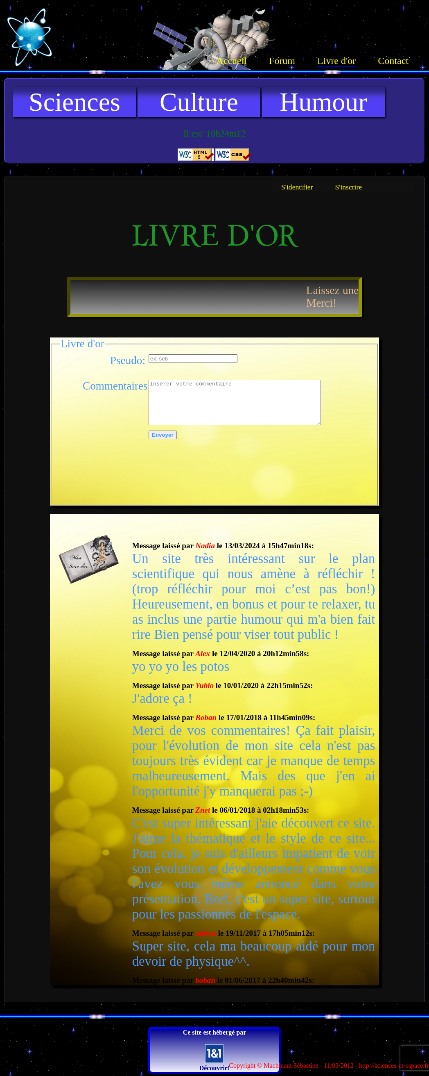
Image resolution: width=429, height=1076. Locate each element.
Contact (393, 60)
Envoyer (163, 435)
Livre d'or (336, 60)
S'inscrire (348, 187)
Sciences (74, 101)
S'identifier (297, 187)
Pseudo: (127, 360)
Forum (282, 60)
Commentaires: (114, 386)
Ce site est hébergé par (214, 1050)
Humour (323, 101)
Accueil (231, 60)
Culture (199, 101)
